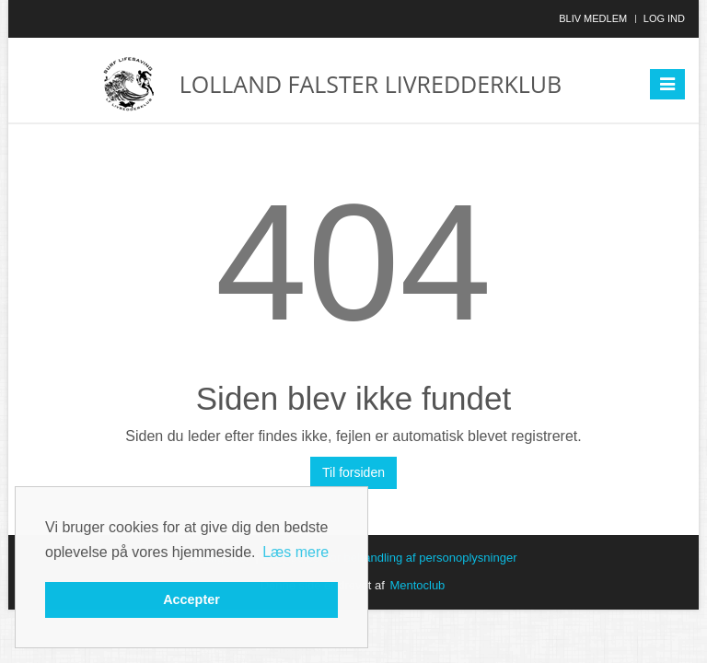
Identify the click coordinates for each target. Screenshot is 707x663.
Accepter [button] (191, 599)
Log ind (664, 18)
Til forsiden (353, 472)
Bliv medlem (593, 18)
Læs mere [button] (295, 552)
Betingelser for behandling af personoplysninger (389, 557)
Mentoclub (417, 585)
